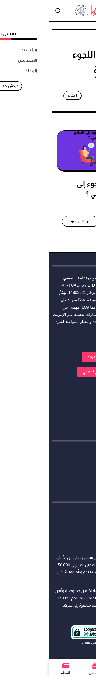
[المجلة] (16, 665)
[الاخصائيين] (46, 665)
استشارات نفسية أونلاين (73, 278)
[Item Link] (47, 151)
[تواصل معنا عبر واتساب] (82, 663)
